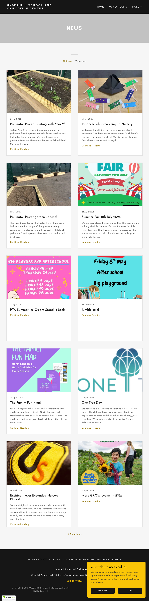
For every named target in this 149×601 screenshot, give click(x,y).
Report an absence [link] (108, 560)
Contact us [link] (56, 560)
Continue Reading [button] (19, 149)
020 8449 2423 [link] (75, 581)
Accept (130, 590)
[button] (118, 7)
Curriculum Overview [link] (80, 560)
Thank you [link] (80, 61)
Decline (102, 590)
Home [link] (100, 7)
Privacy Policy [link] (37, 560)
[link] (39, 9)
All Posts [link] (67, 61)
